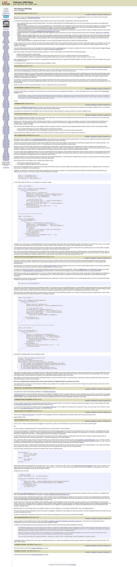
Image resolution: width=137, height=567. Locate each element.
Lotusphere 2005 (6, 127)
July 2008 (6, 84)
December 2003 (6, 143)
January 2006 (6, 115)
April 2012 (6, 44)
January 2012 (6, 45)
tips (27, 4)
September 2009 (6, 70)
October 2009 (6, 69)
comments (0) (106, 400)
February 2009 (6, 77)
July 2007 (6, 97)
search (35, 4)
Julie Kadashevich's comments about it (33, 270)
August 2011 (6, 48)
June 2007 (6, 98)
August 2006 (6, 107)
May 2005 (6, 123)
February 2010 (6, 65)
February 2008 (6, 89)
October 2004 (6, 131)
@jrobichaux (6, 15)
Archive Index (6, 28)
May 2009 (6, 75)
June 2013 (6, 37)
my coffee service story (27, 408)
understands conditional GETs (23, 404)
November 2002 (6, 157)
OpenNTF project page (49, 391)
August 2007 (6, 96)
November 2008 (6, 80)
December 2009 (6, 67)
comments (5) (106, 67)
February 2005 (6, 126)
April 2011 (6, 52)
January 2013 (6, 40)
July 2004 (6, 134)
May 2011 (6, 51)
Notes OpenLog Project (33, 17)
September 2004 (6, 132)
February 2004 (6, 140)
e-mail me (100, 14)
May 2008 (6, 86)
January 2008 (6, 90)
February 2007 (6, 101)
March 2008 (6, 88)
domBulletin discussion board (28, 107)
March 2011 (6, 53)
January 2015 (6, 31)
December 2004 (6, 129)
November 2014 (6, 32)
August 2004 (6, 133)
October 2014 (6, 33)
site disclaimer (6, 167)
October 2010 (6, 58)
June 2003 (6, 149)
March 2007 (6, 100)
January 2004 (6, 142)
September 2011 (6, 47)
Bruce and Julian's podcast (6, 20)
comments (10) (106, 257)
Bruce (108, 48)
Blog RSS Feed (6, 13)
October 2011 (6, 46)
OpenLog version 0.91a (50, 265)
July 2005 (6, 121)
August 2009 (6, 72)
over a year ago (98, 269)
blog (19, 4)
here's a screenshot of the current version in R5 (57, 494)
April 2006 (6, 111)
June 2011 (6, 49)
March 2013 (6, 39)
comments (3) (106, 88)
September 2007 (6, 95)
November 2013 (6, 35)
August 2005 (6, 120)
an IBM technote (82, 269)
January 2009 (6, 78)
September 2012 (6, 42)
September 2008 (6, 82)
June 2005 (6, 122)
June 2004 (6, 136)
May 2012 (6, 43)
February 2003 (6, 153)
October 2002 (6, 158)
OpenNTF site (81, 17)
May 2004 (6, 137)
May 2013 (6, 38)
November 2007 (6, 93)
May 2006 (6, 110)
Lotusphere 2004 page (36, 548)
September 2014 (6, 34)
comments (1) (106, 14)
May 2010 (6, 62)
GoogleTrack (94, 14)
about (30, 4)
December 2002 (6, 155)
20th (18, 24)
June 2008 (6, 85)
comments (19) (106, 421)
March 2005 (6, 125)
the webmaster (73, 564)
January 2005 (6, 128)
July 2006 (6, 108)
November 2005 (6, 117)
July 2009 (6, 73)
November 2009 (6, 68)
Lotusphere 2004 (6, 141)
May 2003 (6, 150)
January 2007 (6, 102)
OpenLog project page (28, 414)
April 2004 (6, 138)
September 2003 (6, 146)
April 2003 (6, 151)
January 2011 (6, 55)
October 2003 (6, 145)
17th (103, 23)
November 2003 (6, 144)
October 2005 (6, 118)
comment (21, 10)
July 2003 (6, 148)
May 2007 (6, 99)
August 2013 (6, 36)
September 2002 (6, 159)
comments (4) (106, 104)
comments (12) (106, 136)
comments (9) (106, 114)
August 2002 (6, 160)
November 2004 (6, 130)
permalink (88, 14)
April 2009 (6, 76)
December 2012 (6, 41)
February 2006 (6, 114)
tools (22, 4)
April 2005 (6, 124)
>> (110, 14)
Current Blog (6, 10)
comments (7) (106, 545)
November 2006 (6, 104)
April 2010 (6, 63)
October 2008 (6, 81)
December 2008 (6, 79)
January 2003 (6, 154)
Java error (98, 32)
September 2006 (6, 106)
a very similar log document (27, 493)
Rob (103, 48)
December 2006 (6, 103)
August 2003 (6, 147)
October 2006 (6, 105)
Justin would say (61, 48)
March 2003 (6, 152)
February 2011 (6, 54)
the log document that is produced (83, 465)
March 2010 (6, 64)
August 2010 (6, 60)
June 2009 (6, 74)
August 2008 (6, 83)
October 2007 (6, 94)
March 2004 (6, 139)
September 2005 (6, 119)
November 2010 (6, 57)
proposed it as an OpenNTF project (86, 439)
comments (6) (106, 389)
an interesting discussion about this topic (44, 31)
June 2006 (6, 109)
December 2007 (6, 91)
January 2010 (6, 66)
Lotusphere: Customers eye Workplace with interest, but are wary (65, 521)
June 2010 (6, 61)
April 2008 (6, 87)
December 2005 (6, 116)
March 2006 (6, 112)
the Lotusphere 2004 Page (49, 407)
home (14, 4)
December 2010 (6, 56)
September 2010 (6, 59)
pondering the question (40, 139)
